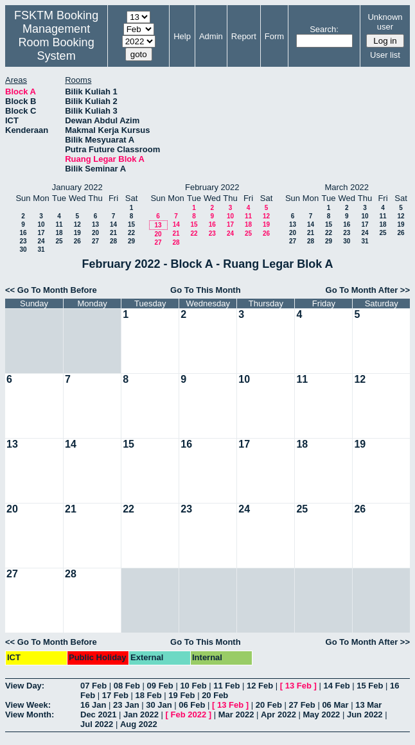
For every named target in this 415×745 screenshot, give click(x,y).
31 (40, 249)
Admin (211, 36)
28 (113, 241)
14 (113, 224)
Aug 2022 (138, 724)
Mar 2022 (236, 714)
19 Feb (181, 695)
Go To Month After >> (368, 290)
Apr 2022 (278, 714)
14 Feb (336, 685)
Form (274, 36)
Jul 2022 (96, 724)
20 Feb (215, 695)
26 (77, 241)
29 (131, 241)
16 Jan (93, 705)
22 (131, 232)
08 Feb (127, 685)
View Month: (29, 714)
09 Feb (160, 685)
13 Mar (368, 705)
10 (40, 224)
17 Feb (115, 695)
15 (131, 224)
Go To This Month (205, 290)
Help (182, 36)
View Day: (24, 685)
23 (22, 241)
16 (22, 232)
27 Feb (302, 705)
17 (40, 232)
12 (77, 224)
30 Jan (159, 705)
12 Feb (260, 685)
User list (385, 55)
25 (58, 241)
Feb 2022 (189, 714)
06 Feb (192, 705)
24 (40, 241)
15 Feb (370, 685)
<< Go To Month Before (51, 290)
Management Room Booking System (56, 42)
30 (22, 249)
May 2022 (321, 714)
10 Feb (193, 685)
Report (243, 36)
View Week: (28, 705)
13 (95, 224)
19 (77, 232)
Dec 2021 (98, 714)
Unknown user (384, 21)
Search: (324, 29)
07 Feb (93, 685)
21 (113, 232)
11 (58, 224)
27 (95, 241)
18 (58, 232)
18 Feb (149, 695)
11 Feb (226, 685)
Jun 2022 (365, 714)
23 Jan (126, 705)
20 (95, 232)
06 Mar (335, 705)
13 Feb (298, 685)
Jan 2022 (141, 714)
